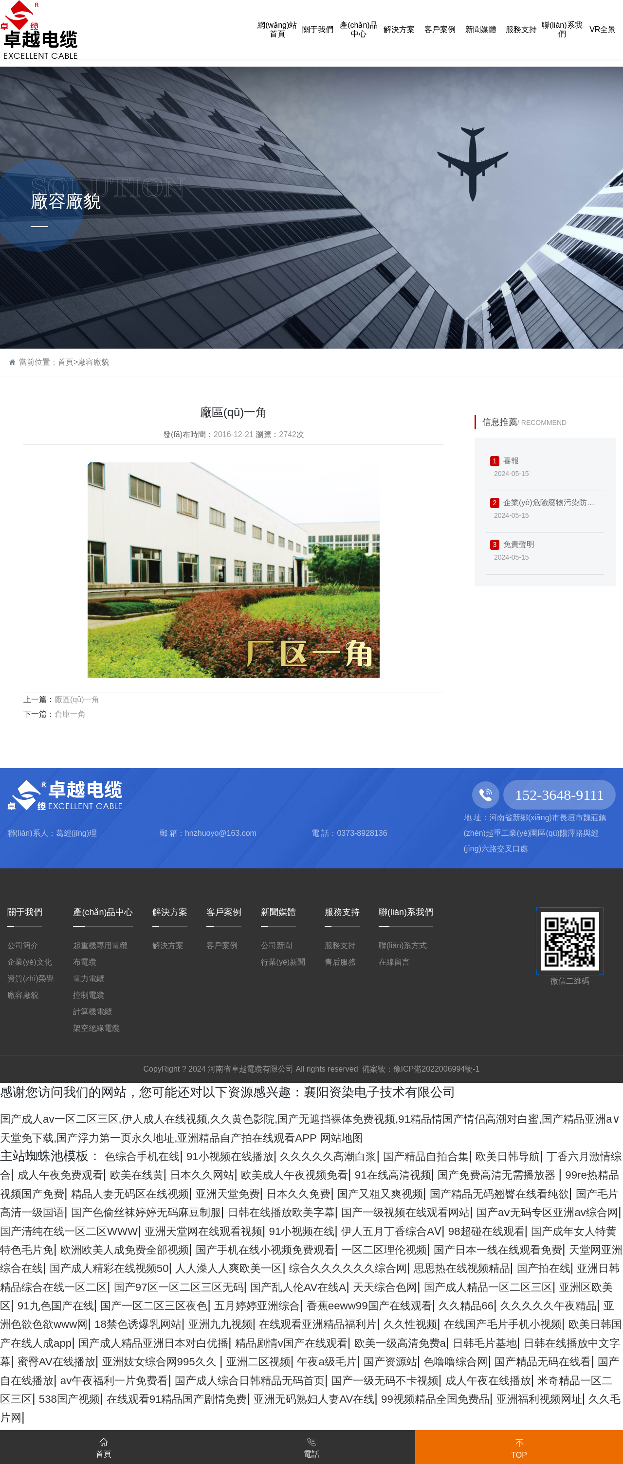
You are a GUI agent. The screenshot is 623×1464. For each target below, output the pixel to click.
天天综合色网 (558, 1305)
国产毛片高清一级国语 (317, 1211)
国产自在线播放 (63, 1417)
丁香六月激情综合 (50, 1174)
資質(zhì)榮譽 (30, 978)
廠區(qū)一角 (77, 699)
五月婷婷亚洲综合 (509, 1323)
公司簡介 (22, 945)
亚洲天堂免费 (466, 1193)
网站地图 (510, 1137)
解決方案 (169, 912)
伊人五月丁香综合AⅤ (251, 1249)
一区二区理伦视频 (342, 1267)
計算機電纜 (92, 1011)
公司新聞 (276, 945)
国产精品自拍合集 (480, 1156)
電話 (311, 1446)
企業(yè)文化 (29, 962)
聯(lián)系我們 (406, 912)
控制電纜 (88, 995)
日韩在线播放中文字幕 (508, 1380)
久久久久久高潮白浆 (366, 1156)
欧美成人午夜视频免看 (431, 1174)
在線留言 (394, 962)
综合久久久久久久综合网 (407, 1286)
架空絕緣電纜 (96, 1028)
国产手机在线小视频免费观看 (203, 1267)
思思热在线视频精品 (541, 1286)
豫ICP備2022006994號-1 (436, 1069)
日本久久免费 (548, 1193)
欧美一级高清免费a (301, 1380)
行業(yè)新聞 (283, 962)
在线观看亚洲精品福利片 (89, 1361)
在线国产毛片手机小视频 (304, 1361)
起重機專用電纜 (100, 945)
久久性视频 (197, 1361)
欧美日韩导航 (576, 1156)
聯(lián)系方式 (403, 945)
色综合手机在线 (149, 1156)
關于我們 (24, 912)
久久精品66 (160, 1342)
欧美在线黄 (247, 1174)
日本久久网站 (324, 1174)
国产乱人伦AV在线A (457, 1305)
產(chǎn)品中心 (103, 912)
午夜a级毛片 (320, 1398)
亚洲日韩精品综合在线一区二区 (146, 1305)
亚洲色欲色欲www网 (378, 1342)
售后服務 (340, 962)
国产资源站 (393, 1398)
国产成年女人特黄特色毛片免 (495, 1249)
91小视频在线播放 (251, 1156)
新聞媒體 (278, 912)
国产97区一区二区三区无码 (317, 1305)
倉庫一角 (70, 714)
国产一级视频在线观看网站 (159, 1230)
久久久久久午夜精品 (256, 1342)
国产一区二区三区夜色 (388, 1323)
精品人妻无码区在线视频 (351, 1193)
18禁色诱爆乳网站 (493, 1342)
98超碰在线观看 (361, 1249)
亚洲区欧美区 (184, 1323)
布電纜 (84, 962)
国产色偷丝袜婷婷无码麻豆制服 (475, 1211)
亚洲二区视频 (240, 1398)
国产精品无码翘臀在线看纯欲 (165, 1211)
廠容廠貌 (93, 362)
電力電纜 (88, 978)
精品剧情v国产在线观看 (174, 1380)
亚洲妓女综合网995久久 (126, 1398)
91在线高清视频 (546, 1174)
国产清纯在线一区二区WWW (495, 1230)
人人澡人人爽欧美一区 (267, 1286)
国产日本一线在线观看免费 (475, 1267)
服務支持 (342, 912)
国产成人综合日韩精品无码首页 (336, 1417)
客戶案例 (223, 912)
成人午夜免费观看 (158, 1174)
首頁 (65, 362)
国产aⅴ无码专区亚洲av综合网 (324, 1230)
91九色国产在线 (273, 1323)
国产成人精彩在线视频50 (127, 1286)
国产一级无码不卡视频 (495, 1417)
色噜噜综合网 (470, 1398)
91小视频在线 (146, 1249)
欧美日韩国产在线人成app (455, 1361)
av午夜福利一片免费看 (178, 1417)
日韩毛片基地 (400, 1380)
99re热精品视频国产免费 (206, 1193)
